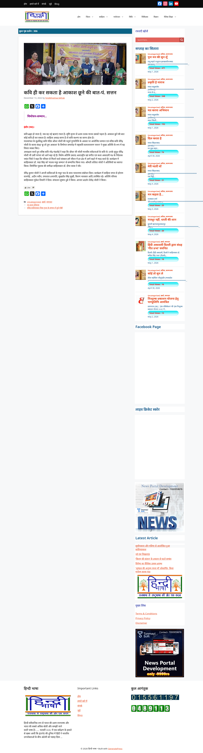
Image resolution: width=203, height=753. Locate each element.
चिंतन (91, 17)
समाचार (49, 202)
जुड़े (50, 3)
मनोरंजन (120, 17)
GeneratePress (115, 748)
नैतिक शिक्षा (171, 17)
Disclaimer (141, 623)
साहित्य (105, 17)
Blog (56, 3)
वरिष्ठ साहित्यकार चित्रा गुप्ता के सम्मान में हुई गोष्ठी (45, 208)
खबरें (43, 202)
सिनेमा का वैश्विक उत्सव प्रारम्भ (148, 563)
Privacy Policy (142, 618)
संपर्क (44, 3)
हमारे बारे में (34, 3)
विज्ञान (156, 16)
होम (25, 3)
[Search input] (158, 40)
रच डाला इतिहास (33, 205)
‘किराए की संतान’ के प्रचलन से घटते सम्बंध (153, 558)
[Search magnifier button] (181, 40)
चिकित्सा (145, 16)
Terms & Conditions (146, 613)
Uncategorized (34, 202)
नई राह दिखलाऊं (142, 554)
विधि (134, 17)
